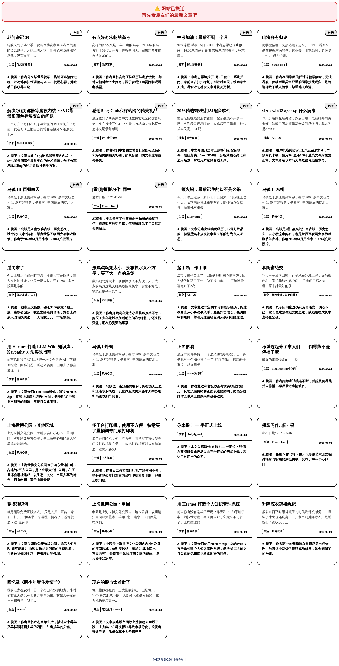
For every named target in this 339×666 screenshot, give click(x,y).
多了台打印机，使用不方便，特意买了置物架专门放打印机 (126, 428)
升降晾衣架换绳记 (279, 504)
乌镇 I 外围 (102, 346)
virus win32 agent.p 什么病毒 (288, 110)
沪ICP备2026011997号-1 (169, 660)
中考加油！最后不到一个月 (202, 37)
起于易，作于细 (192, 267)
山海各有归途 (274, 37)
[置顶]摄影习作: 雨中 (111, 189)
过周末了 (15, 267)
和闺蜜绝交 (272, 267)
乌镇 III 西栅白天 (23, 189)
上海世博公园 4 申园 (111, 504)
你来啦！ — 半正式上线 (199, 425)
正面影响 (185, 346)
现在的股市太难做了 (111, 582)
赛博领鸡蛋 (17, 504)
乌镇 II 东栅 (273, 189)
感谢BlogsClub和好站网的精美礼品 (124, 110)
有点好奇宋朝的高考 (111, 37)
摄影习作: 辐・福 (278, 425)
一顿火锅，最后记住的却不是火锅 (209, 189)
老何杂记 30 (18, 37)
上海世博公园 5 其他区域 (30, 425)
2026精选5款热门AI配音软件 (203, 110)
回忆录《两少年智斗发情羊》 (34, 582)
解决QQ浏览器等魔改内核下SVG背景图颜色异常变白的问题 (40, 113)
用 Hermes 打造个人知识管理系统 (208, 504)
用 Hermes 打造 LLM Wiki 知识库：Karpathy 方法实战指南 (41, 349)
